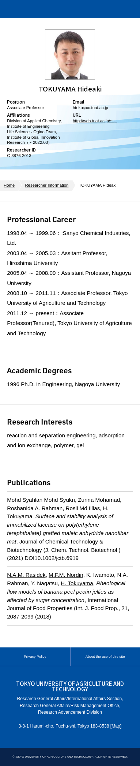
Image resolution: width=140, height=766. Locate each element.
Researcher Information (46, 185)
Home (9, 185)
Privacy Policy (35, 656)
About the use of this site (105, 656)
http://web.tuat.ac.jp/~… (95, 121)
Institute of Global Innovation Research (52, 9)
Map (115, 726)
